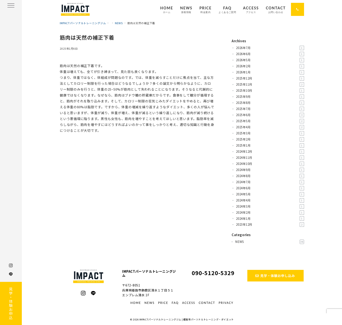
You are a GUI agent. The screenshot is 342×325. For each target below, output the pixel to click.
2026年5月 (270, 60)
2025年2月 (270, 139)
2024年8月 (270, 176)
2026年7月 (270, 48)
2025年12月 (270, 78)
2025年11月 (270, 84)
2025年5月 (270, 121)
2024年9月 (270, 170)
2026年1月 (270, 72)
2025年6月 (270, 115)
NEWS (269, 242)
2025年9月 (270, 97)
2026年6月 (270, 54)
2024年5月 (270, 194)
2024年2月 (270, 212)
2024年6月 (270, 188)
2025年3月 (270, 133)
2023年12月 (270, 224)
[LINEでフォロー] (93, 293)
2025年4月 (270, 127)
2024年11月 (270, 158)
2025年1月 (270, 145)
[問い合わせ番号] (297, 9)
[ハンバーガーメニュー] (10, 5)
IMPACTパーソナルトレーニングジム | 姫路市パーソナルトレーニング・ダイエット (186, 319)
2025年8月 (270, 103)
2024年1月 (270, 218)
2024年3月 (270, 206)
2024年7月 (270, 182)
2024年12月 (270, 151)
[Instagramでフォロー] (83, 293)
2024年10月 (270, 164)
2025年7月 (270, 109)
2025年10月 (270, 90)
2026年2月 (270, 66)
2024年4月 (270, 200)
